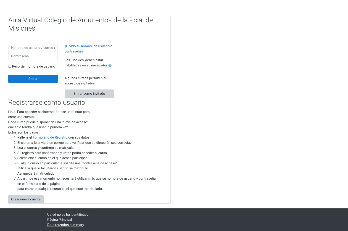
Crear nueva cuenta (26, 199)
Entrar (32, 79)
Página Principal (59, 220)
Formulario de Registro (50, 137)
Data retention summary (65, 225)
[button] (111, 65)
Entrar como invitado (89, 94)
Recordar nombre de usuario (33, 66)
